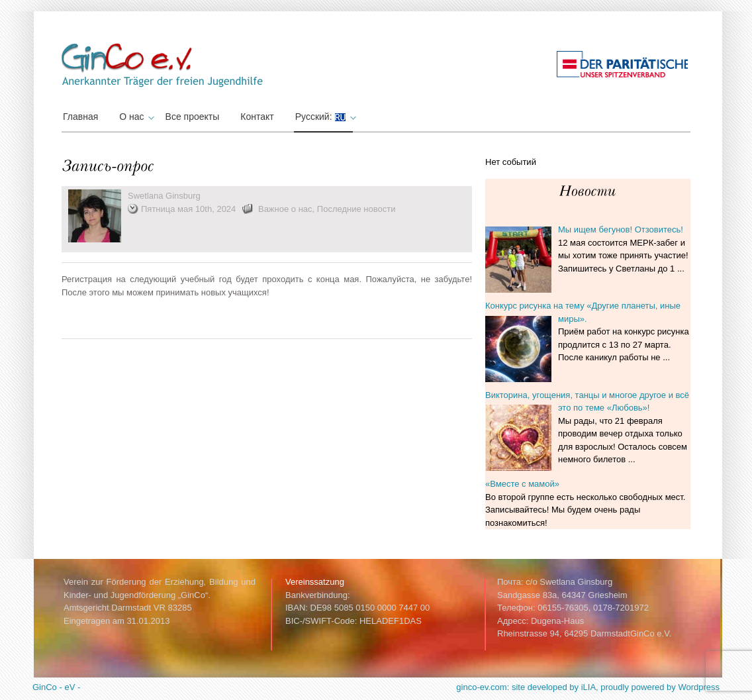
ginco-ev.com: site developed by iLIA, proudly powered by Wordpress (588, 687)
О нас (134, 116)
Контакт (256, 116)
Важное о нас (285, 209)
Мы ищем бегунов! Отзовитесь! (620, 229)
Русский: (324, 116)
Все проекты (192, 116)
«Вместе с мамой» (522, 484)
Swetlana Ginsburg (164, 196)
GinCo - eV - (56, 687)
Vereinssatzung (314, 582)
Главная (80, 116)
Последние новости (356, 209)
